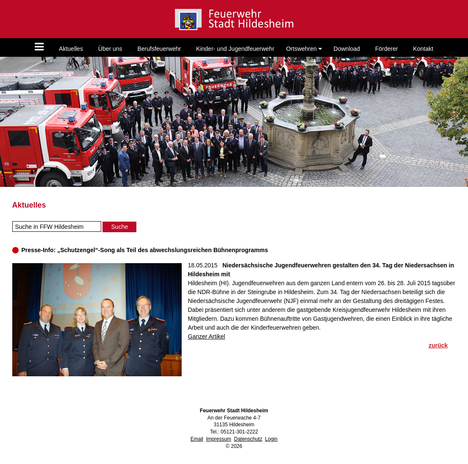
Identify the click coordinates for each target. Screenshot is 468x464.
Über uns (110, 48)
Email (197, 439)
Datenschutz (248, 439)
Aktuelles (71, 48)
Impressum (218, 439)
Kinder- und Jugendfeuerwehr (235, 48)
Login (271, 439)
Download (347, 48)
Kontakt (423, 48)
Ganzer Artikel (206, 336)
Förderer (386, 48)
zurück (438, 345)
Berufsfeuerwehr (159, 48)
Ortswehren (303, 48)
